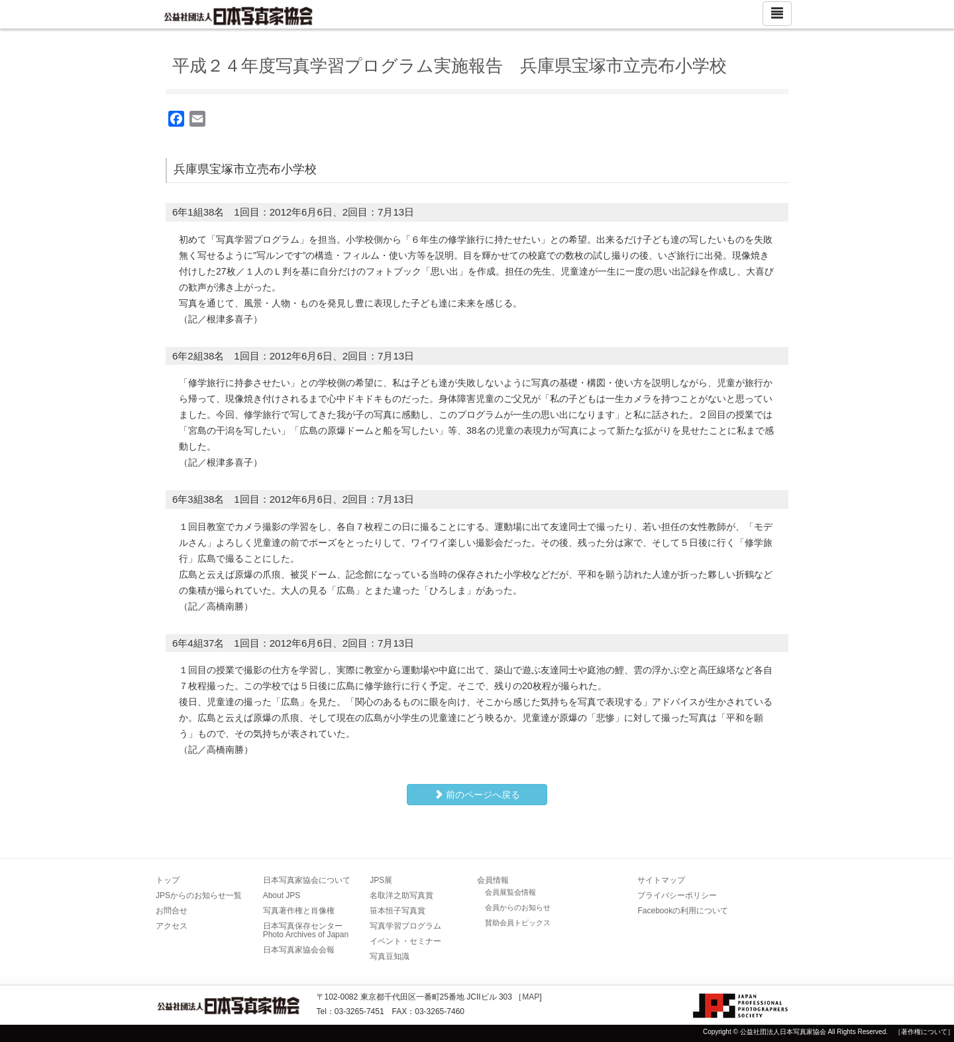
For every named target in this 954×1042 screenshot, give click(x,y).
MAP (530, 997)
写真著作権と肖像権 (299, 910)
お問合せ (171, 910)
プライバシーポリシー (677, 895)
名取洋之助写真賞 (401, 895)
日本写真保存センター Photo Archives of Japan (306, 930)
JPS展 (381, 880)
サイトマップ (661, 880)
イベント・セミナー (405, 941)
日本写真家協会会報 (299, 949)
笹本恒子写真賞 (397, 910)
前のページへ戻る (477, 794)
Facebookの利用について (682, 910)
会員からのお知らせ (518, 907)
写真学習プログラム (405, 926)
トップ (168, 880)
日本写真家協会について (306, 880)
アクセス (171, 926)
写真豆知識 (389, 956)
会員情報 (493, 880)
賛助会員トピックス (518, 923)
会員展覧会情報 (510, 892)
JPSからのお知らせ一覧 (199, 895)
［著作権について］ (924, 1031)
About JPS (282, 895)
